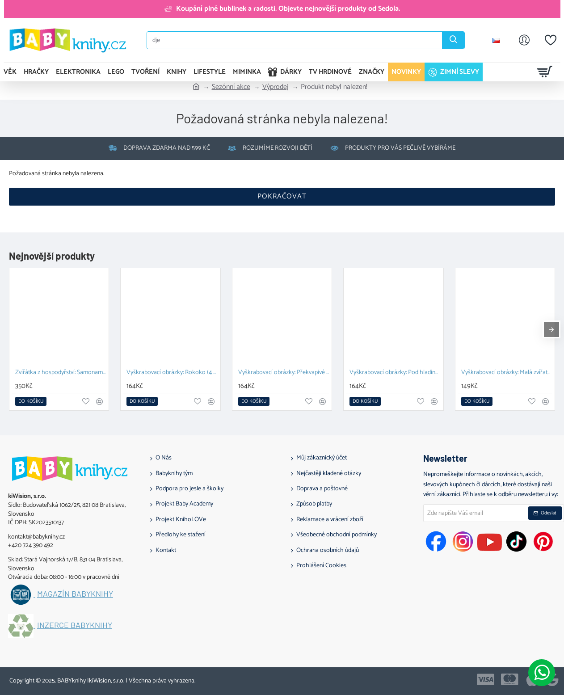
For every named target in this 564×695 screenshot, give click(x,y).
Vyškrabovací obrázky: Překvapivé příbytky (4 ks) (283, 373)
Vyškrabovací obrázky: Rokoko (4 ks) (172, 373)
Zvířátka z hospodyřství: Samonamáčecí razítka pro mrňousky (60, 373)
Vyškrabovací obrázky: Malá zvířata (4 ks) (506, 373)
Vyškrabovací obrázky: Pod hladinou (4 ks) (395, 373)
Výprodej (275, 87)
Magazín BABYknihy (75, 594)
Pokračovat (282, 196)
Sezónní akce (231, 87)
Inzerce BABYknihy (74, 625)
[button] (30, 401)
